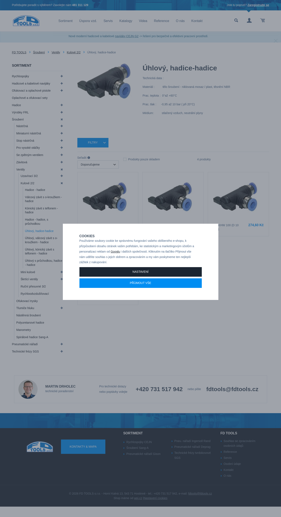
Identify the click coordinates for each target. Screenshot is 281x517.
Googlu (115, 260)
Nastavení (140, 280)
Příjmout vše (140, 292)
